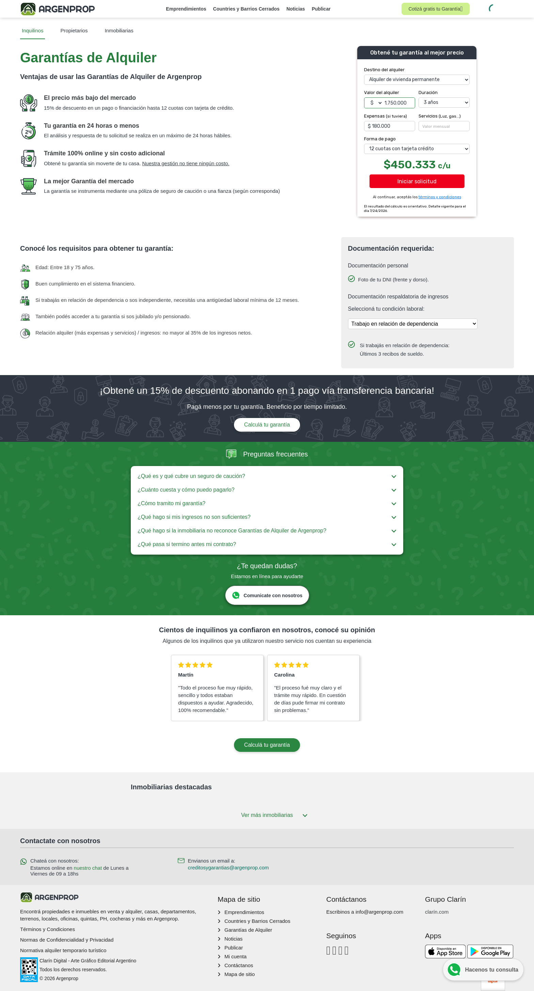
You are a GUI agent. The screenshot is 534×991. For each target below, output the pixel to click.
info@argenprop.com (379, 912)
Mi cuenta (235, 956)
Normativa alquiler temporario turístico (63, 950)
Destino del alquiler (384, 69)
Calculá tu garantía (267, 425)
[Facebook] (328, 950)
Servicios (440, 116)
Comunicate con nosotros (267, 595)
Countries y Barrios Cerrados (246, 9)
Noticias (295, 9)
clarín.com (437, 912)
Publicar (321, 9)
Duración (428, 92)
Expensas (385, 116)
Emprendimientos (186, 9)
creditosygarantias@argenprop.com (228, 867)
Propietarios (74, 30)
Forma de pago (380, 138)
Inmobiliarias (119, 30)
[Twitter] (346, 950)
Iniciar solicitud (417, 181)
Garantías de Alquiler (248, 930)
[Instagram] (334, 950)
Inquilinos (32, 30)
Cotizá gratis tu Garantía (435, 8)
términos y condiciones (440, 197)
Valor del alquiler (381, 92)
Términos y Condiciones (47, 929)
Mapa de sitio (239, 974)
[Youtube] (341, 950)
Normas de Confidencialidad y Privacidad (66, 940)
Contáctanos (238, 965)
